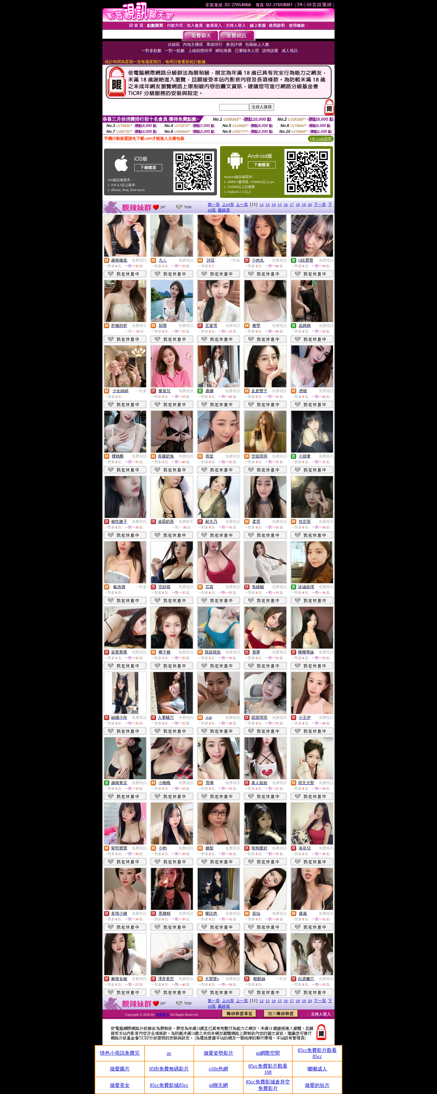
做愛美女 (120, 1085)
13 (268, 204)
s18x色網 (218, 1068)
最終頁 (224, 210)
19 (304, 204)
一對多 (234, 260)
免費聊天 (139, 325)
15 (280, 204)
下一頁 (320, 204)
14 (274, 204)
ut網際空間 (267, 1053)
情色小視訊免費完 (120, 1053)
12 (262, 204)
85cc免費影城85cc (169, 1085)
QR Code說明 (320, 139)
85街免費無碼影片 (169, 1068)
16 (286, 204)
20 (310, 204)
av (169, 1053)
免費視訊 (139, 260)
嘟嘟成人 (317, 1068)
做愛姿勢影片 (218, 1053)
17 (292, 204)
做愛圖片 (163, 1014)
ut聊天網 (218, 1085)
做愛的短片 (317, 1085)
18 (298, 204)
